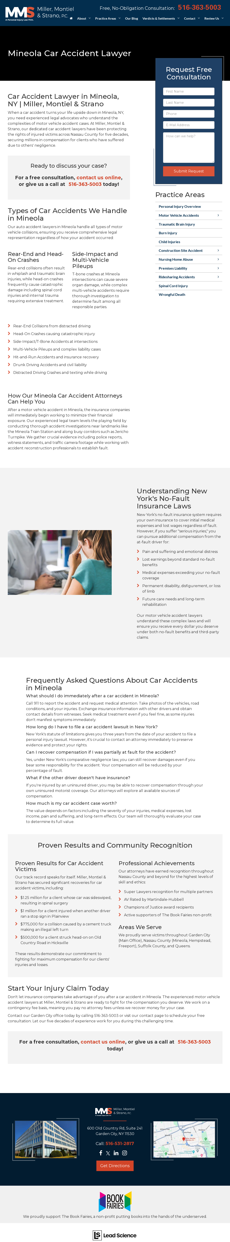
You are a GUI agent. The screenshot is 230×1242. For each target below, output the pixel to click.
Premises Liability (173, 268)
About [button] (81, 18)
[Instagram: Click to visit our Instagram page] (126, 1153)
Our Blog (131, 18)
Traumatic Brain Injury (177, 224)
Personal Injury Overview (180, 206)
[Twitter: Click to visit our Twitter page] (109, 1153)
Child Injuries (169, 242)
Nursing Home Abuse (176, 259)
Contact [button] (189, 18)
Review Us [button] (211, 18)
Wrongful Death (172, 294)
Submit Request (189, 171)
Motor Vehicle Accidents (179, 215)
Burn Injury (168, 233)
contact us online (99, 177)
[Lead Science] (114, 1235)
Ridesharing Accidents (177, 277)
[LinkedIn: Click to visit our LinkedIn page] (117, 1153)
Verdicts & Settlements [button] (159, 18)
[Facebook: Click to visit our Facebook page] (102, 1153)
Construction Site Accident (181, 250)
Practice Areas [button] (105, 18)
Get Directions (115, 1165)
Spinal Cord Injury (173, 286)
